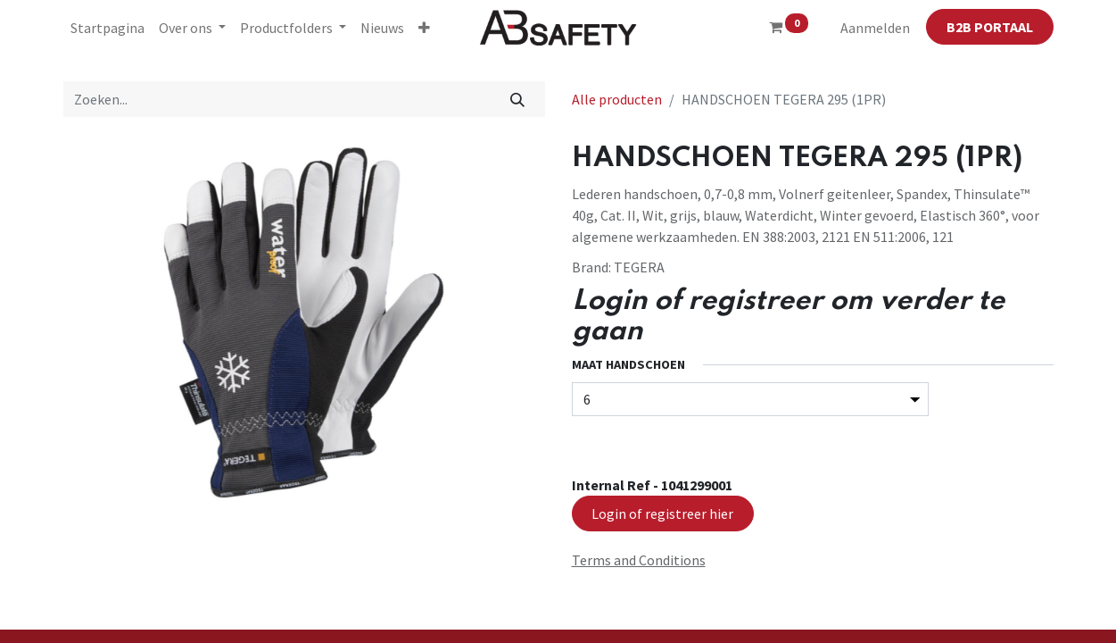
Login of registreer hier (662, 513)
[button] (424, 28)
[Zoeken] (517, 99)
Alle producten (617, 99)
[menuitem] (107, 28)
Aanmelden (875, 28)
